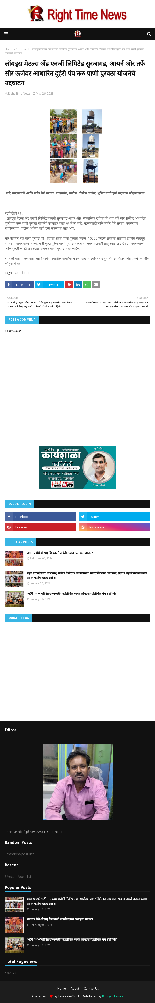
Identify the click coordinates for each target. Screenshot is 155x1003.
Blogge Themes (112, 996)
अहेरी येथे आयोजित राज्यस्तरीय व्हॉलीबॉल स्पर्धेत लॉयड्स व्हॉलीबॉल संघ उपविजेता (72, 593)
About (75, 989)
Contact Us (91, 989)
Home (9, 49)
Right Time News (19, 94)
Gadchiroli (23, 49)
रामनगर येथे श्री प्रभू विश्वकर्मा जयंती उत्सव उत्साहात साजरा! (60, 553)
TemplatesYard (68, 996)
